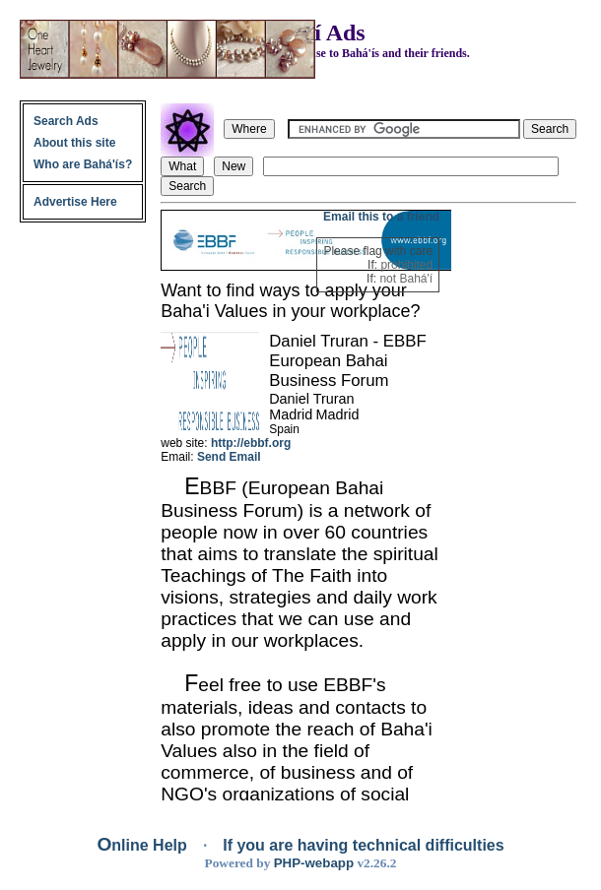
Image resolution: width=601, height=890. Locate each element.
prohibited (406, 265)
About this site (74, 143)
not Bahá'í (406, 279)
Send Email (229, 457)
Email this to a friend (381, 216)
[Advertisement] (515, 505)
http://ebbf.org (251, 443)
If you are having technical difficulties (363, 845)
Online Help (144, 845)
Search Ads (66, 121)
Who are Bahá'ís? (82, 164)
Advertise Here (75, 202)
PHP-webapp (314, 863)
